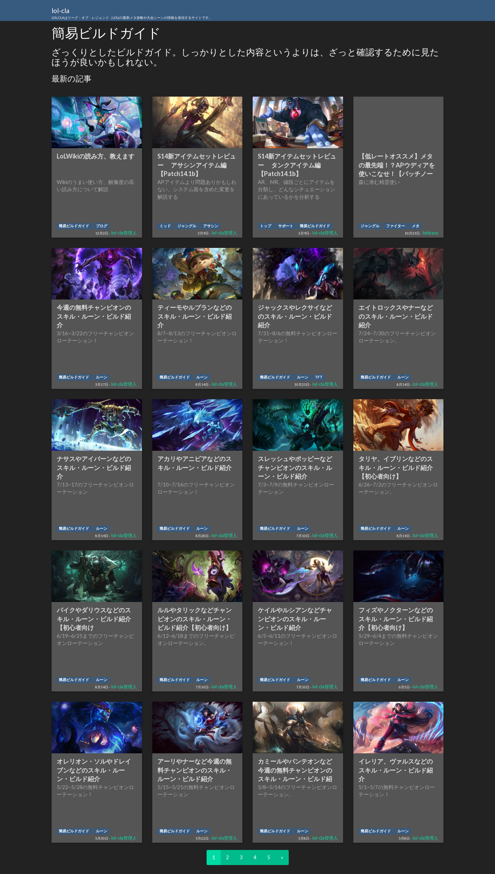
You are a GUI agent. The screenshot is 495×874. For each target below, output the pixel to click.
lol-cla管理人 (124, 233)
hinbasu (430, 233)
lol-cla (132, 14)
